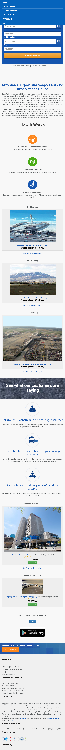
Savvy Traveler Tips (18, 688)
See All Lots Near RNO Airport (32, 305)
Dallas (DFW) (38, 729)
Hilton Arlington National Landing (22, 555)
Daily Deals (14, 683)
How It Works (6, 683)
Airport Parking (9, 6)
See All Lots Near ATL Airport (32, 372)
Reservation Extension (17, 667)
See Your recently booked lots (32, 568)
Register (8, 672)
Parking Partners (18, 693)
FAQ (3, 685)
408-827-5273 (7, 23)
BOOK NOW (32, 562)
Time (5, 30)
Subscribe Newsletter (8, 674)
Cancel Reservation (8, 669)
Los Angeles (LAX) (17, 729)
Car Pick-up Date (9, 37)
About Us (6, 2)
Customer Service (10, 15)
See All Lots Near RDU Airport (32, 253)
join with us (22, 718)
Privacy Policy (18, 690)
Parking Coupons (7, 693)
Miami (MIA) (57, 729)
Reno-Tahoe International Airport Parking (32, 298)
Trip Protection (6, 688)
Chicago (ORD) (28, 729)
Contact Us (18, 669)
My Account (7, 19)
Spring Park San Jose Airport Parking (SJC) (22, 597)
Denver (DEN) (47, 729)
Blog (6, 685)
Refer (14, 672)
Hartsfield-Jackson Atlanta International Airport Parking (32, 364)
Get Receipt (5, 667)
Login (32, 621)
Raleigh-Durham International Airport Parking (32, 245)
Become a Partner (53, 718)
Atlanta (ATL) (6, 729)
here (11, 720)
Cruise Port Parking (10, 10)
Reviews (36, 557)
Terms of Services (7, 690)
